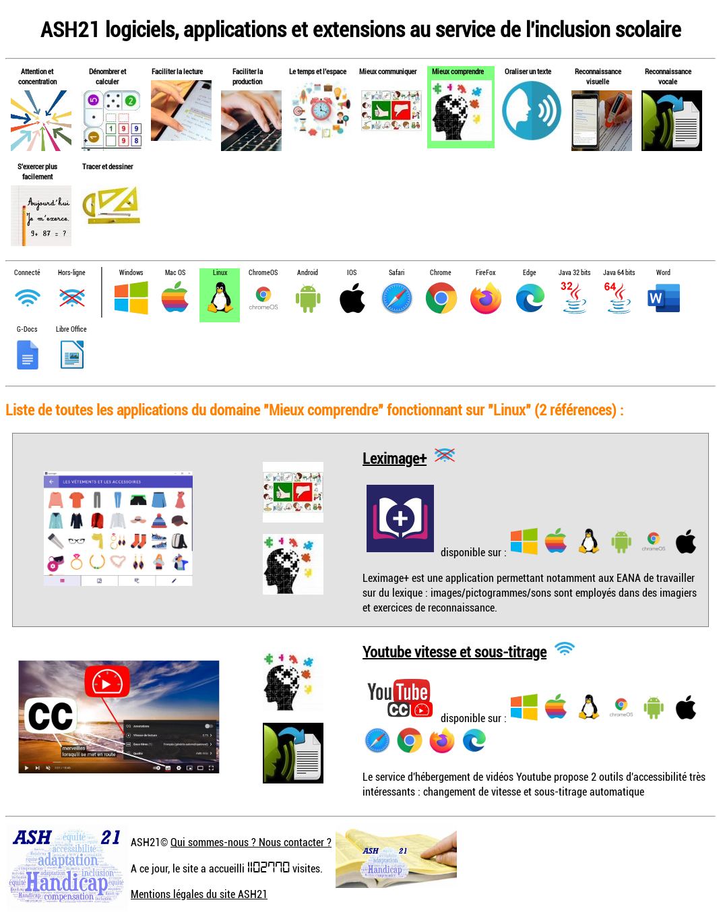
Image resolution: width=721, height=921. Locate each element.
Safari (396, 272)
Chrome (440, 272)
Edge (529, 272)
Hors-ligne (72, 272)
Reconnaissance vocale (668, 76)
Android (307, 272)
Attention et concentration (37, 76)
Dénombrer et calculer (107, 76)
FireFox (485, 272)
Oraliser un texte (528, 71)
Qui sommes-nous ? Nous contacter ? (251, 842)
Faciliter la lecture (177, 71)
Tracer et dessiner (107, 166)
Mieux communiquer (387, 71)
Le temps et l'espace (317, 71)
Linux (220, 272)
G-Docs (27, 329)
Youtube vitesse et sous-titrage (454, 651)
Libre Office (71, 329)
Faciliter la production (247, 76)
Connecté (27, 272)
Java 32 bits (574, 272)
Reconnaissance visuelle (598, 76)
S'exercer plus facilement (37, 171)
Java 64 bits (619, 272)
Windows (131, 272)
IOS (351, 272)
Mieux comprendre (458, 71)
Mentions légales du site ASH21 (199, 894)
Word (663, 272)
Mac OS (175, 272)
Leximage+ (395, 457)
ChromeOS (263, 272)
